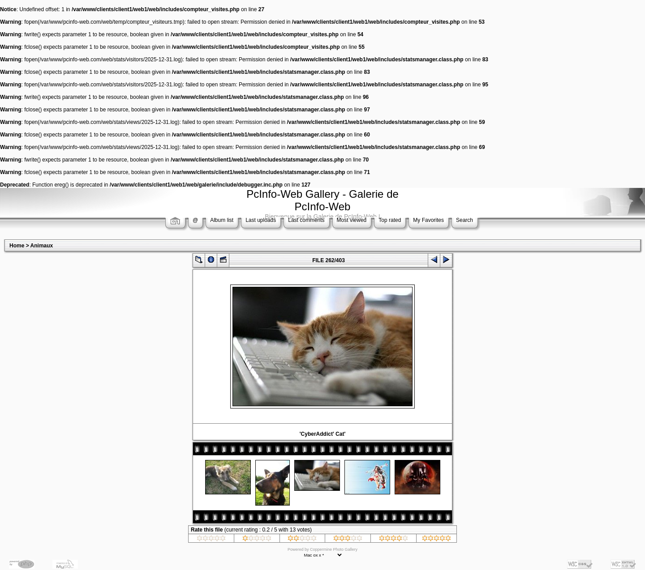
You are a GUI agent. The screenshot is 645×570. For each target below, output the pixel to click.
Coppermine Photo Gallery (333, 549)
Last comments (306, 220)
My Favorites (428, 220)
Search (464, 220)
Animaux (41, 245)
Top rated (389, 220)
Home (16, 245)
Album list (221, 220)
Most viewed (352, 220)
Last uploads (260, 220)
